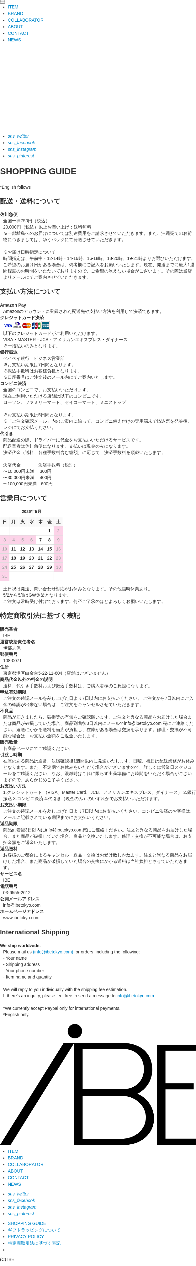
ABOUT (15, 26)
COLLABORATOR (26, 20)
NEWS (14, 39)
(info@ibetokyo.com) (53, 951)
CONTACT (18, 33)
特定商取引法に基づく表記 (34, 1243)
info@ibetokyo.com (135, 995)
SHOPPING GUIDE (27, 1223)
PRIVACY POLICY (26, 1236)
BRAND (15, 13)
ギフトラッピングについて (34, 1229)
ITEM (13, 6)
